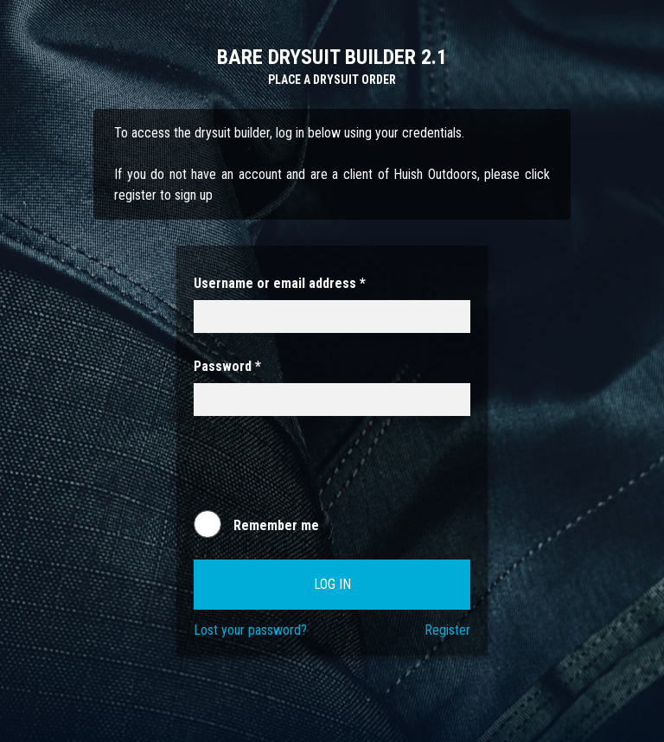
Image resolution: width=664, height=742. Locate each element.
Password (227, 366)
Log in (332, 584)
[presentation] (325, 471)
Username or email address (280, 283)
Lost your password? (250, 630)
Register (447, 630)
